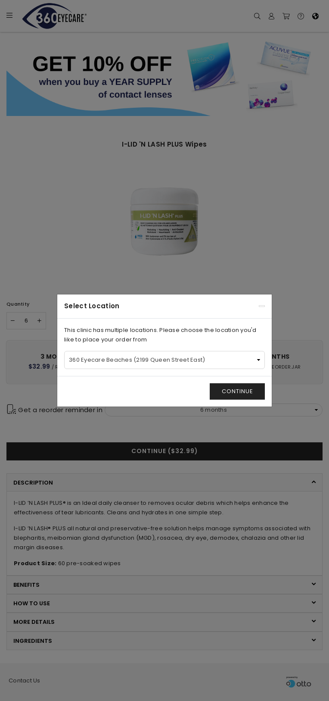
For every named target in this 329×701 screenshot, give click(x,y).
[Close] (262, 306)
